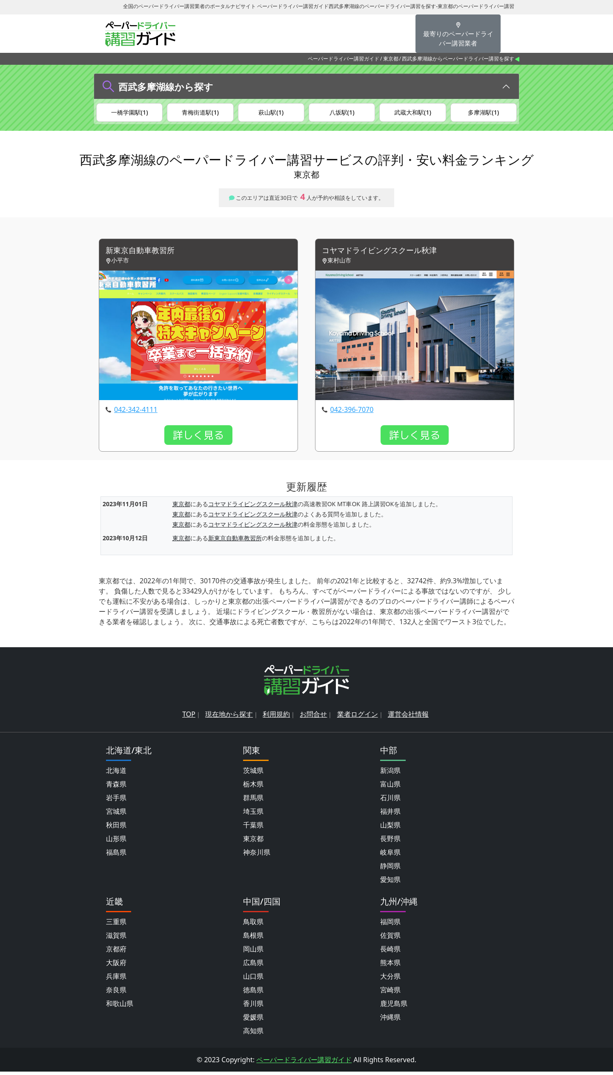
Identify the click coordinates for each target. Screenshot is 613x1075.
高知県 (253, 1034)
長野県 (390, 842)
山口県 (253, 979)
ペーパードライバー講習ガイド (343, 58)
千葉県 (253, 828)
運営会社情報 (408, 717)
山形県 (116, 842)
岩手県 (116, 801)
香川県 (253, 1007)
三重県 (116, 925)
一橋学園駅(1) (130, 113)
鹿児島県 (393, 1007)
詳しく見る (198, 439)
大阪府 (116, 966)
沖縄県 (390, 1020)
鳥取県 (253, 925)
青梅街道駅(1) (200, 113)
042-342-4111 (136, 413)
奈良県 (116, 993)
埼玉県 (253, 814)
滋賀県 (116, 938)
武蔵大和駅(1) (413, 113)
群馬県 (253, 801)
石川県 (390, 801)
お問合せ (313, 717)
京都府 (116, 952)
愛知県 (390, 883)
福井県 (390, 814)
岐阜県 (390, 855)
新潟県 (390, 773)
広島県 (253, 966)
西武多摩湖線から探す (165, 86)
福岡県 (390, 925)
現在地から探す (229, 717)
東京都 (390, 58)
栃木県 (253, 787)
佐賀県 (390, 938)
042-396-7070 (352, 413)
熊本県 (390, 966)
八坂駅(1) (342, 113)
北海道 (116, 773)
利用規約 (276, 717)
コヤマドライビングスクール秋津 (386, 253)
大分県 (390, 979)
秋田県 (116, 828)
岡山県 (253, 952)
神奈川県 (256, 855)
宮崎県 (390, 993)
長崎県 (390, 952)
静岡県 (390, 869)
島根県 (253, 938)
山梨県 (390, 828)
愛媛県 (253, 1020)
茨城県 (253, 773)
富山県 (390, 787)
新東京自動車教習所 (144, 253)
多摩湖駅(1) (483, 113)
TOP (188, 717)
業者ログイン (357, 717)
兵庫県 (116, 979)
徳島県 (253, 993)
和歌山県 (119, 1007)
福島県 (116, 855)
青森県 (116, 787)
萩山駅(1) (271, 113)
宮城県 (116, 814)
